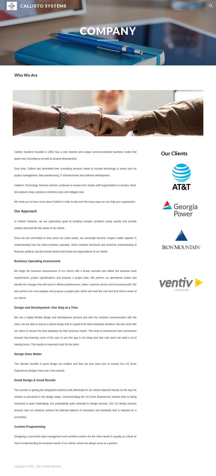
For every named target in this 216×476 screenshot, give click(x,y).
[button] (211, 6)
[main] (108, 33)
